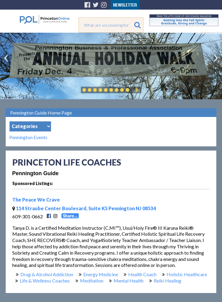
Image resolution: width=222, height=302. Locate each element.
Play (136, 90)
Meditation (91, 280)
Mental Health (129, 280)
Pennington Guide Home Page (41, 112)
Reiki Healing (167, 280)
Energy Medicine (100, 274)
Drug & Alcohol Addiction (46, 274)
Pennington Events (28, 137)
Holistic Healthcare (187, 274)
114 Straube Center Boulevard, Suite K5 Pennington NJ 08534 (84, 208)
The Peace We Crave (36, 199)
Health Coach (142, 274)
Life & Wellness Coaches (45, 280)
